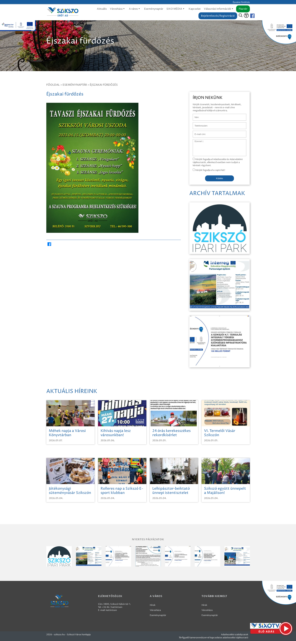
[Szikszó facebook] (249, 16)
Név (195, 115)
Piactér (243, 9)
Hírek (152, 605)
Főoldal (53, 85)
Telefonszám (199, 123)
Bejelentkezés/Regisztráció (218, 16)
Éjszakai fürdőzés (104, 85)
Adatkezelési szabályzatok (234, 634)
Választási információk (219, 9)
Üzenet (196, 140)
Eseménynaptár (153, 9)
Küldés (219, 178)
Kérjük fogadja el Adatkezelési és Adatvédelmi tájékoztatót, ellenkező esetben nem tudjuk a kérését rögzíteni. (218, 162)
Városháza (118, 9)
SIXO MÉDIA (175, 9)
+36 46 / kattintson (112, 607)
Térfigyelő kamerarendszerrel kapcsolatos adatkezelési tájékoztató (213, 637)
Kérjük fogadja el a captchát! (209, 170)
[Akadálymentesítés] (246, 15)
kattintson (111, 610)
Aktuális (102, 9)
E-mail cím (198, 132)
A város (135, 9)
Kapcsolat (195, 9)
